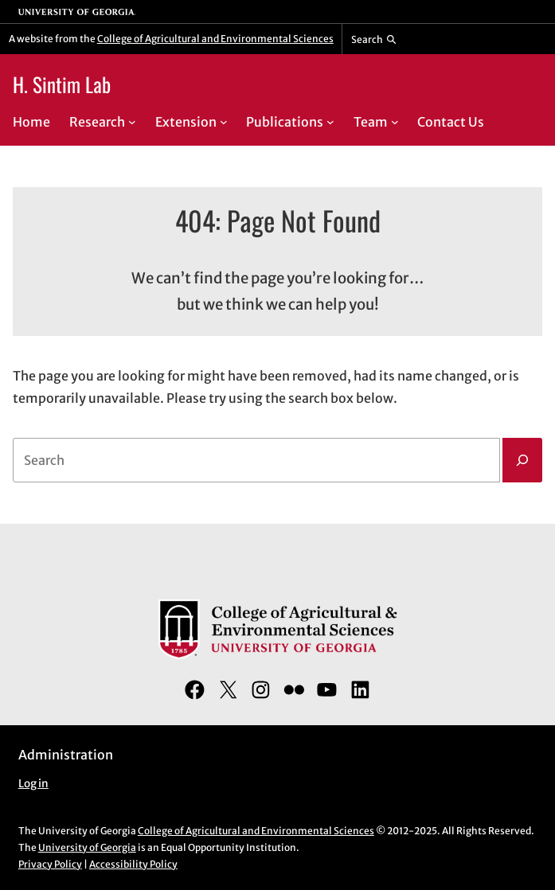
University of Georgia (87, 847)
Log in (33, 783)
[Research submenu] (132, 122)
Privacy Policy (50, 864)
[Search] (522, 460)
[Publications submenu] (330, 122)
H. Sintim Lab (62, 84)
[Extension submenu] (224, 122)
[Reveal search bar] (373, 39)
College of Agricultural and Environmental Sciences (215, 39)
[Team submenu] (395, 122)
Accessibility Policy (133, 864)
